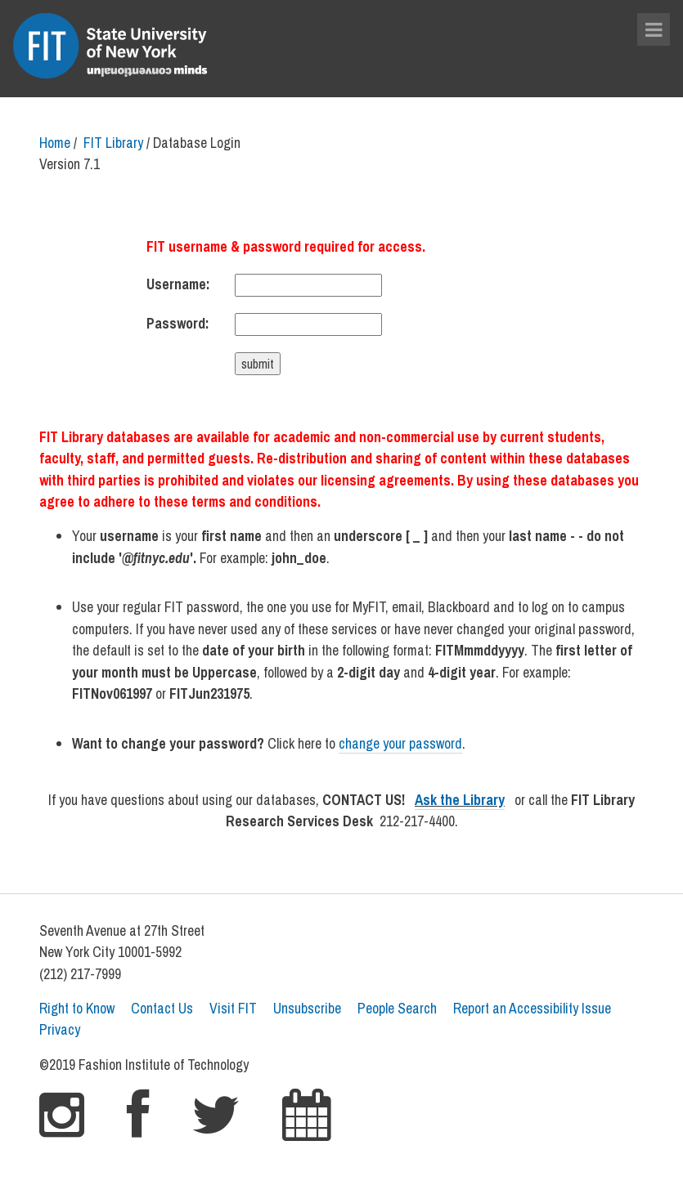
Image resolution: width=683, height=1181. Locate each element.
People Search (397, 1008)
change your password (400, 743)
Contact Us (162, 1008)
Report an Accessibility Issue (532, 1008)
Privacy (59, 1029)
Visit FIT (233, 1008)
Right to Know (77, 1008)
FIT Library (113, 142)
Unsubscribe (307, 1008)
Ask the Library (460, 799)
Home (54, 142)
